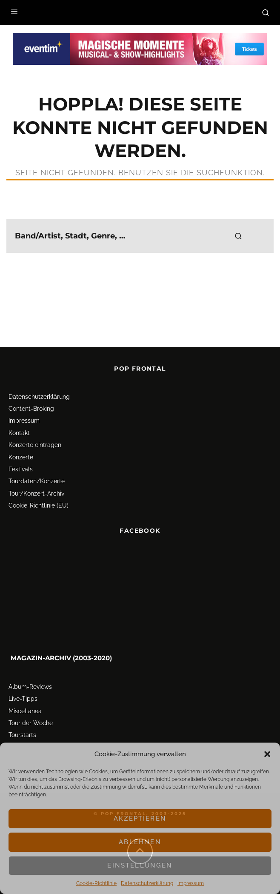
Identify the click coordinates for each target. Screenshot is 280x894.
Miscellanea (25, 711)
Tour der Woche (31, 723)
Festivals (21, 469)
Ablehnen (140, 842)
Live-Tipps (23, 698)
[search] (238, 236)
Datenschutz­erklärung (147, 883)
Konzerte (21, 457)
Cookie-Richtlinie (96, 883)
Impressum (190, 883)
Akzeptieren (140, 818)
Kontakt (19, 433)
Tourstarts (22, 734)
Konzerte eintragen (35, 444)
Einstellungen (139, 865)
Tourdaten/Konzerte (37, 481)
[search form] (140, 236)
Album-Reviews (30, 686)
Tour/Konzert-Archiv (36, 493)
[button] (267, 754)
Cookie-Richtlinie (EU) (39, 505)
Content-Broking (31, 408)
